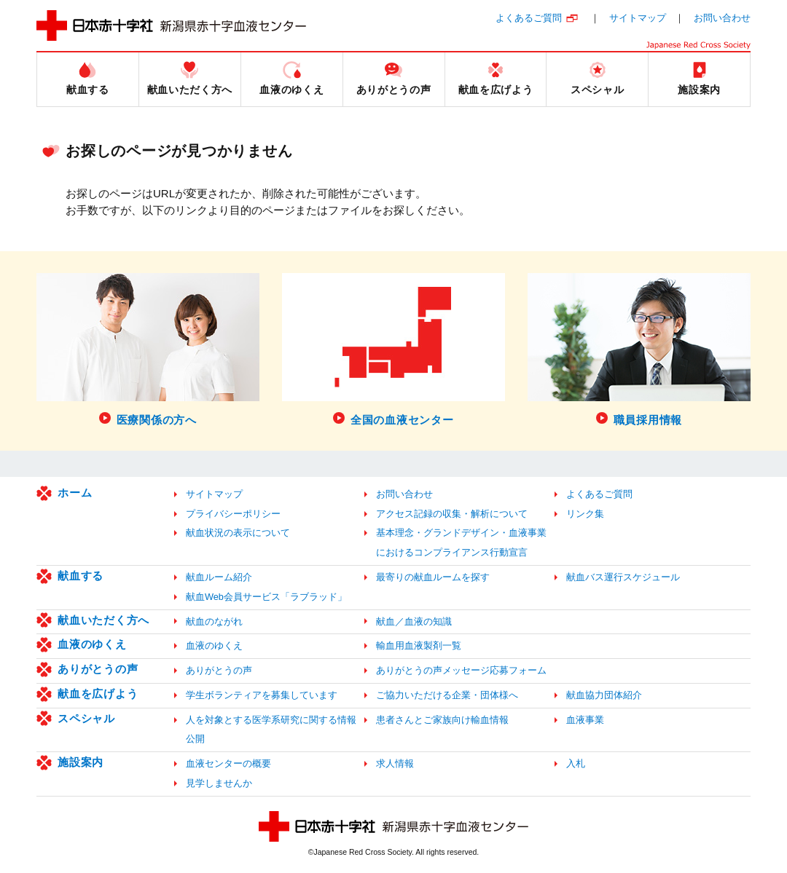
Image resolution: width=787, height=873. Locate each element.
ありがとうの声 (98, 669)
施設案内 (80, 762)
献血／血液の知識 (414, 621)
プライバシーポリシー (233, 513)
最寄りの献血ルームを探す (433, 577)
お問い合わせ (722, 17)
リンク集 (585, 513)
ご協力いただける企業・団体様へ (447, 695)
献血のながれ (214, 621)
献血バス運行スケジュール (623, 577)
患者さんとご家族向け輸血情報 (442, 719)
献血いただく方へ (103, 620)
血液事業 (585, 719)
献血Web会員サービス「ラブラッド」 (266, 596)
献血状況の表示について (238, 532)
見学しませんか (219, 783)
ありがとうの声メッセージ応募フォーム (461, 670)
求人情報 (395, 763)
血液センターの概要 (228, 763)
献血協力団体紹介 (604, 695)
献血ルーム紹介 (219, 577)
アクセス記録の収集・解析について (452, 513)
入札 (575, 763)
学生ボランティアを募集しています (261, 695)
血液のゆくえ (92, 644)
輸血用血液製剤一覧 (418, 645)
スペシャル (86, 718)
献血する (80, 575)
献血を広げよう (98, 693)
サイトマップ (637, 17)
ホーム (75, 492)
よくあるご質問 (529, 17)
